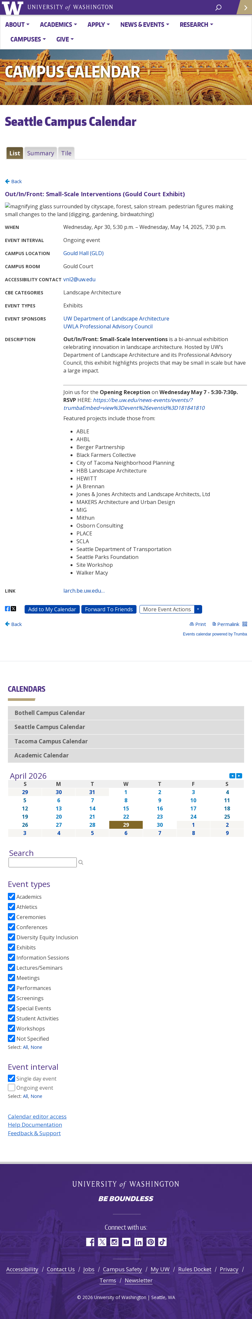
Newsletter (139, 1280)
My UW (160, 1269)
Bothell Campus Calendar (49, 713)
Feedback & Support (34, 1133)
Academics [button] (56, 24)
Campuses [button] (25, 39)
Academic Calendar (41, 755)
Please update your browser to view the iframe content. (126, 153)
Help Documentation (35, 1124)
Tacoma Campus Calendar (51, 741)
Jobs (88, 1269)
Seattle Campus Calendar (49, 727)
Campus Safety (122, 1269)
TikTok (162, 1242)
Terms (107, 1280)
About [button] (15, 24)
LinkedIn (138, 1242)
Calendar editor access (37, 1116)
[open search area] (218, 7)
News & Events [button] (142, 24)
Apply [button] (96, 24)
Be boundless (126, 1199)
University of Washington (14, 7)
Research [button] (194, 24)
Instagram (114, 1242)
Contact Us (61, 1269)
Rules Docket (194, 1269)
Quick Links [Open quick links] (242, 10)
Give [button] (62, 39)
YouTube (126, 1242)
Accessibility (22, 1269)
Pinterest (150, 1242)
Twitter (101, 1242)
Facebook (89, 1242)
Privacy (229, 1269)
